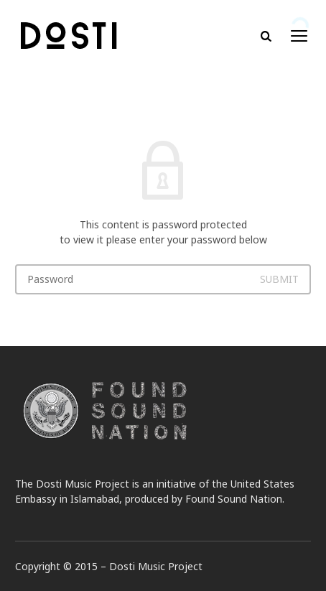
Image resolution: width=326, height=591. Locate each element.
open (299, 36)
